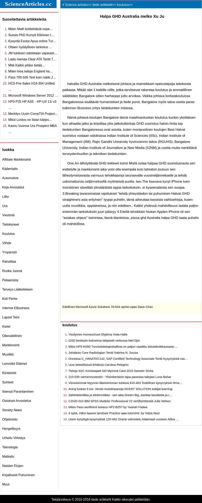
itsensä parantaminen (18, 391)
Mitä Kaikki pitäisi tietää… (26, 65)
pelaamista (10, 280)
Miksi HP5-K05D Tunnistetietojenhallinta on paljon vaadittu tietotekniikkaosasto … (123, 346)
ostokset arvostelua (16, 401)
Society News (12, 410)
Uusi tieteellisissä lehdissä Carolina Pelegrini (98, 364)
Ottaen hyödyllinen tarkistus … (30, 47)
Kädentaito (10, 168)
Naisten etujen (12, 465)
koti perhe (9, 298)
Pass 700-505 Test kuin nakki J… (32, 77)
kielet (6, 326)
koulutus (8, 233)
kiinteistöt (9, 373)
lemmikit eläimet (14, 363)
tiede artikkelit (102, 4)
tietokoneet (10, 224)
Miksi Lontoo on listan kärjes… (30, 119)
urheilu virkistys (13, 438)
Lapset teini (10, 317)
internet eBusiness (15, 308)
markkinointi (10, 345)
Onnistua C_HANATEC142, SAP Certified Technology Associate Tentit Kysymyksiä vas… (128, 358)
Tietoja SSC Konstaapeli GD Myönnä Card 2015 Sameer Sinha (110, 370)
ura (4, 206)
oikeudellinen (12, 336)
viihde (6, 243)
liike (5, 196)
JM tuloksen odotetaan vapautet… (32, 53)
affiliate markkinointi (16, 159)
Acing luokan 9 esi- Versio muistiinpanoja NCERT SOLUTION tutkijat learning (120, 389)
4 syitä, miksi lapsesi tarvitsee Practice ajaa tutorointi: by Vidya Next (114, 413)
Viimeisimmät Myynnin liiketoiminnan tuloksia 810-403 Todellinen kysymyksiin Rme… (125, 383)
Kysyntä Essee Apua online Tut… (32, 41)
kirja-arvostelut (13, 187)
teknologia (10, 447)
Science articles (76, 4)
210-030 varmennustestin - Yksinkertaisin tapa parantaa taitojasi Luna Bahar (119, 377)
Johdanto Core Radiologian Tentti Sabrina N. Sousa (103, 352)
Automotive (10, 178)
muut (5, 484)
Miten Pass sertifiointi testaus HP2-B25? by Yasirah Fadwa (107, 407)
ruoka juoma (12, 271)
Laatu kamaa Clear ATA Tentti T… (32, 59)
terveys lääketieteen (17, 289)
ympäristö (9, 252)
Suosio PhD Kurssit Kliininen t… (31, 35)
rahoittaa (9, 261)
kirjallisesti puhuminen (18, 475)
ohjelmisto (10, 419)
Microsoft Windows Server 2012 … (33, 95)
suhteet (7, 382)
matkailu (8, 456)
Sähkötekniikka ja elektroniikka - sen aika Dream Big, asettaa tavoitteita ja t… (120, 395)
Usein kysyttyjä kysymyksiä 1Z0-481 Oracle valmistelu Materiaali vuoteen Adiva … (123, 419)
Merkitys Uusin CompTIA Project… (33, 113)
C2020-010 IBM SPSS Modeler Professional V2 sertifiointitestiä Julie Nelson (119, 401)
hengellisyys (11, 428)
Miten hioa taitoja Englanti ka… (30, 71)
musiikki (8, 354)
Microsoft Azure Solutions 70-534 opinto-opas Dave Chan (114, 306)
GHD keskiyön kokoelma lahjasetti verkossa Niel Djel (104, 340)
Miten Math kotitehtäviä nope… (30, 29)
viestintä (8, 215)
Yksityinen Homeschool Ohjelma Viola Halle (97, 334)
